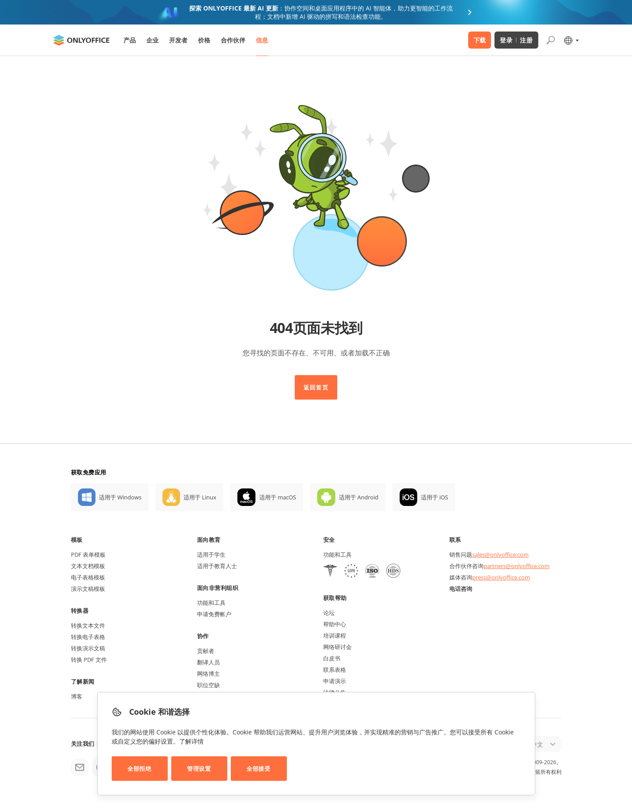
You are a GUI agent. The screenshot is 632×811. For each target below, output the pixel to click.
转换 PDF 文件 (89, 660)
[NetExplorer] (372, 572)
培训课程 (334, 635)
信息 (262, 40)
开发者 (178, 40)
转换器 (80, 610)
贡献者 (205, 651)
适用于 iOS (434, 497)
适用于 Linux (200, 497)
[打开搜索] (550, 40)
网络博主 (208, 674)
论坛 (329, 613)
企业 (152, 40)
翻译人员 (208, 662)
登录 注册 (516, 40)
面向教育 (209, 540)
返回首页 (316, 387)
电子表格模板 (88, 577)
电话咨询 (460, 589)
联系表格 (334, 670)
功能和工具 (211, 603)
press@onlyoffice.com (501, 577)
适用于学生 (211, 554)
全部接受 (258, 768)
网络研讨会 (337, 647)
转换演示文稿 (88, 648)
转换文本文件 (88, 625)
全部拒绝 (139, 768)
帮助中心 (334, 624)
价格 (204, 40)
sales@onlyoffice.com (500, 554)
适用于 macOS (277, 497)
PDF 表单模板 (88, 554)
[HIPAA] (330, 572)
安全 (329, 540)
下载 (479, 40)
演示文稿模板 (88, 589)
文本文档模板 (88, 566)
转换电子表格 (88, 637)
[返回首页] (81, 40)
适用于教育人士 (217, 566)
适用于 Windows (120, 497)
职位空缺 (208, 685)
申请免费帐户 (214, 614)
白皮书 (331, 658)
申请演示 (334, 681)
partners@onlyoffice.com (517, 566)
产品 (130, 40)
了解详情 (191, 741)
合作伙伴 (233, 40)
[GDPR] (351, 572)
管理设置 (199, 768)
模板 (77, 540)
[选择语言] (571, 40)
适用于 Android (358, 497)
